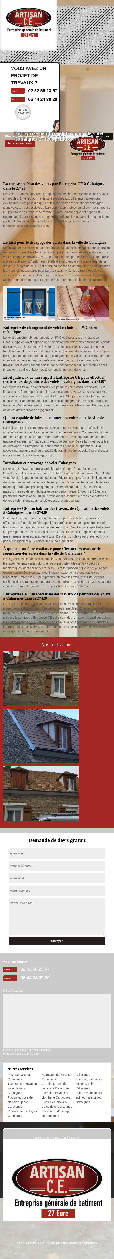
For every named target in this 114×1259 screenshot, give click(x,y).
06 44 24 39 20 (35, 977)
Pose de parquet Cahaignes (19, 1077)
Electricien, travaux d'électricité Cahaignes (56, 1104)
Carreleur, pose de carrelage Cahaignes (55, 1086)
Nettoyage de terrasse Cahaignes (56, 1077)
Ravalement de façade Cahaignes (23, 1113)
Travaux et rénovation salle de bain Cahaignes (22, 1088)
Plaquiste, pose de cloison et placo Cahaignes (20, 1102)
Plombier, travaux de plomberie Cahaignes (55, 1095)
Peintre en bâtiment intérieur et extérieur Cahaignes (89, 1097)
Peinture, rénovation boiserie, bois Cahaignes (89, 1083)
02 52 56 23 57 (35, 969)
